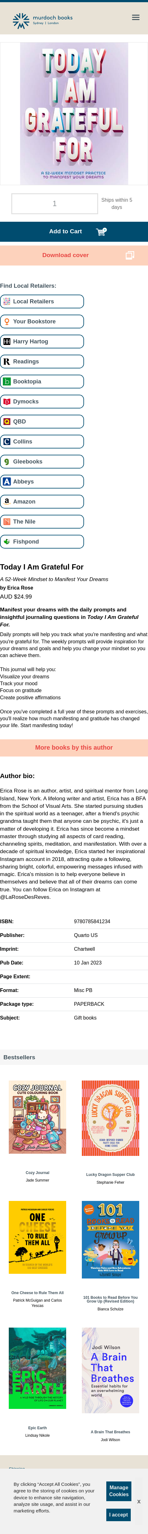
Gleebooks (27, 461)
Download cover (65, 255)
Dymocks (26, 401)
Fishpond (26, 541)
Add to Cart (65, 231)
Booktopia (27, 381)
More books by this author (74, 747)
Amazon (24, 501)
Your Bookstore (34, 321)
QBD (19, 421)
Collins (22, 441)
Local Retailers (33, 301)
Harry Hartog (30, 341)
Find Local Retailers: (28, 285)
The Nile (24, 521)
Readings (26, 361)
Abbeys (23, 481)
